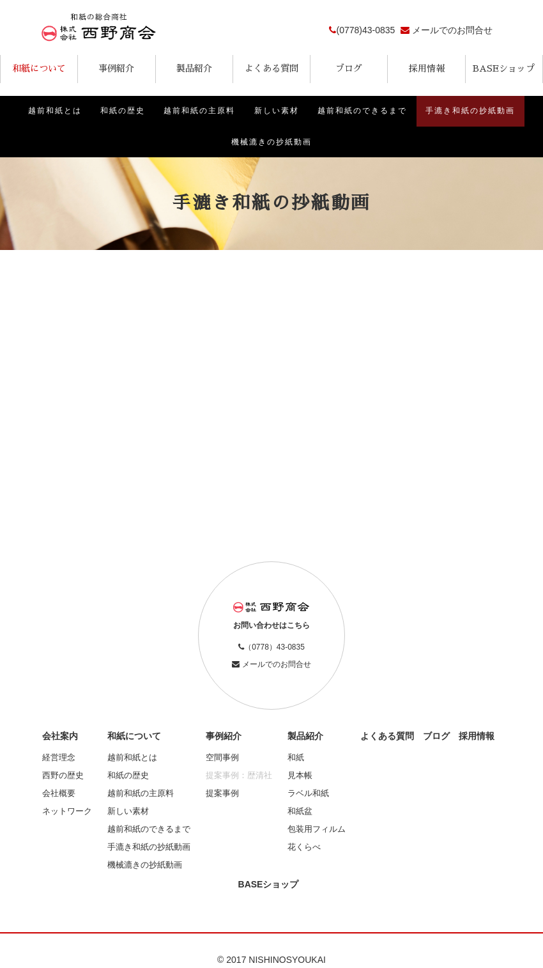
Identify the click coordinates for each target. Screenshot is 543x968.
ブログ (348, 68)
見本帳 (299, 776)
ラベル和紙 (308, 794)
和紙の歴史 (122, 111)
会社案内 (60, 737)
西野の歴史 (63, 776)
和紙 (295, 758)
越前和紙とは (53, 111)
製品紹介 (194, 68)
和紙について (39, 68)
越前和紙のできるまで (363, 111)
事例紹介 (116, 68)
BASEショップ (504, 68)
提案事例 (222, 794)
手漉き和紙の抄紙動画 (471, 111)
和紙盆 (299, 812)
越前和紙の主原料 (199, 111)
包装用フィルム (316, 830)
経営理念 (58, 758)
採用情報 (427, 68)
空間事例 (222, 758)
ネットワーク (67, 812)
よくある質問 (271, 68)
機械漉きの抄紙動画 (271, 142)
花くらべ (304, 848)
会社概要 (58, 794)
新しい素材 (276, 111)
